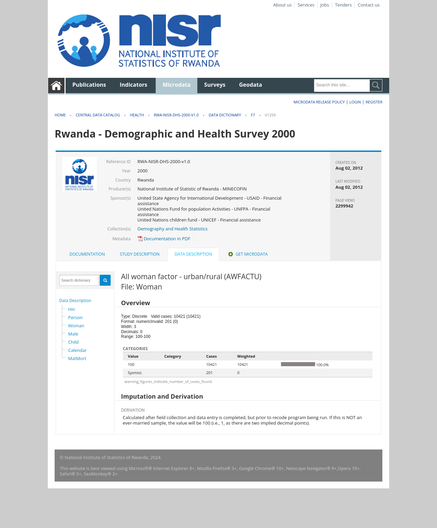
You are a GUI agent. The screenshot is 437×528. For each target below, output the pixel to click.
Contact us (369, 5)
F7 (253, 114)
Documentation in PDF (164, 239)
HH (71, 309)
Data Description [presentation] (193, 254)
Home (60, 114)
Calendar (77, 350)
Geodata (250, 84)
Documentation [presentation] (87, 254)
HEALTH (137, 114)
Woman (76, 326)
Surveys (214, 84)
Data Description (75, 300)
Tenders (343, 5)
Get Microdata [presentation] (247, 254)
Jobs (324, 5)
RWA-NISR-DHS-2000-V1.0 (176, 114)
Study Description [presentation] (139, 254)
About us (282, 5)
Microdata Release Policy (319, 101)
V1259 (270, 114)
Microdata (177, 84)
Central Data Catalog (98, 114)
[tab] (87, 254)
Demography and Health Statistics (173, 229)
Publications (89, 84)
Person (75, 317)
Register (374, 101)
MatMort (77, 358)
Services (306, 5)
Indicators (133, 84)
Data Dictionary (225, 114)
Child (73, 342)
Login (355, 101)
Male (73, 334)
